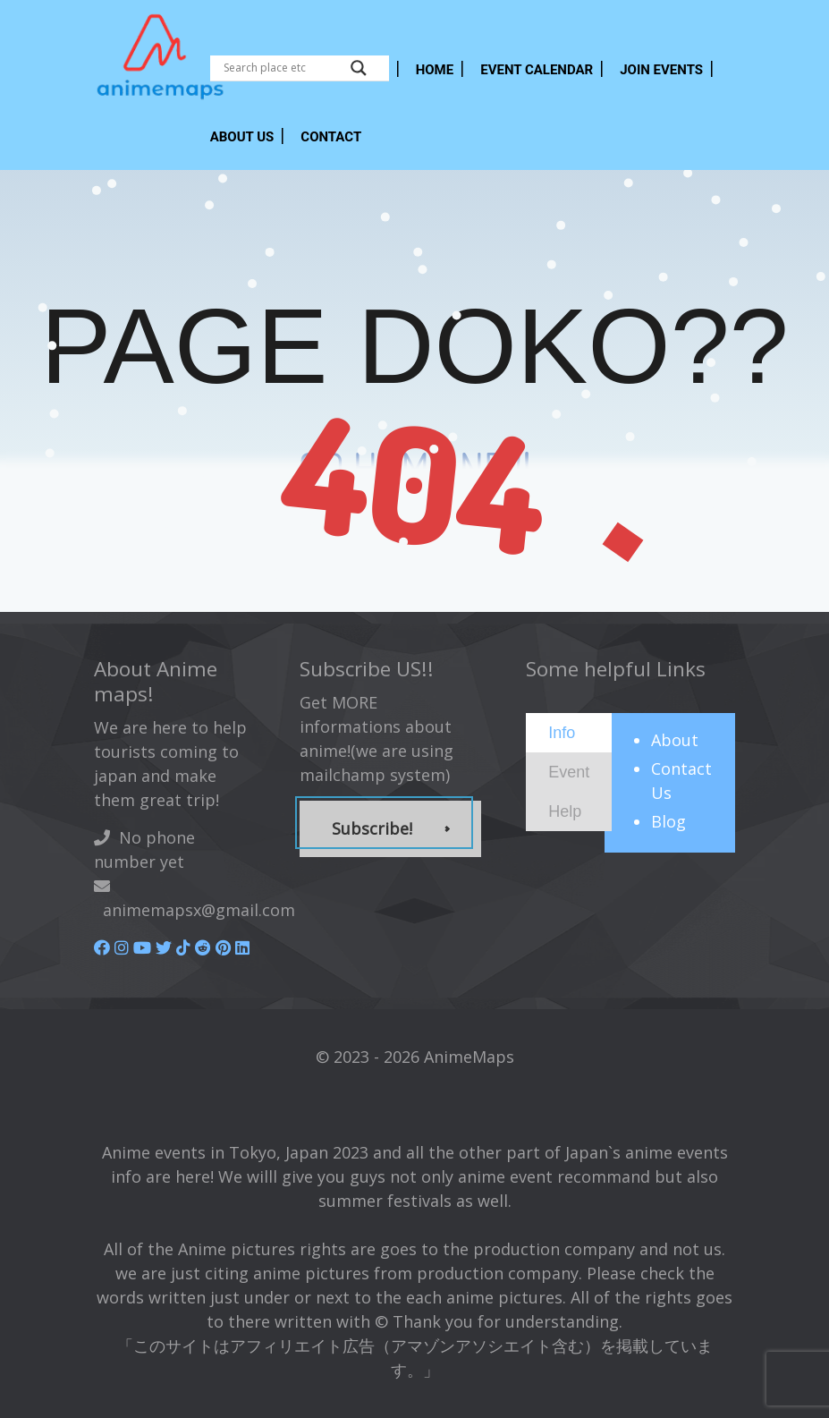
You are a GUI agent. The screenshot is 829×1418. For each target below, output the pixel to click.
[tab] (569, 732)
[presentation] (561, 732)
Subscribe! (372, 828)
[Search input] (283, 68)
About (674, 740)
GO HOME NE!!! (414, 467)
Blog (668, 821)
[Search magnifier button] (358, 68)
